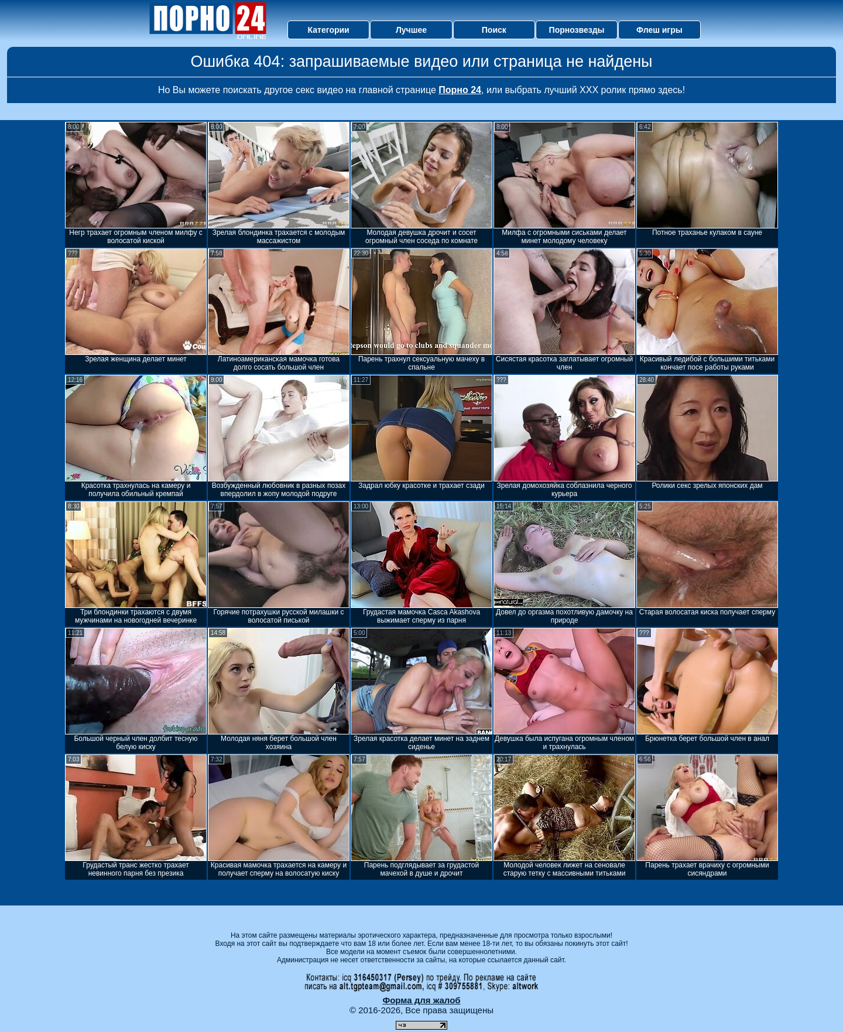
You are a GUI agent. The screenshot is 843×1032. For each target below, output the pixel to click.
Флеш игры (659, 30)
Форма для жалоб (421, 1000)
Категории (328, 30)
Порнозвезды (577, 30)
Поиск (494, 30)
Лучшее (411, 30)
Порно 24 (459, 90)
